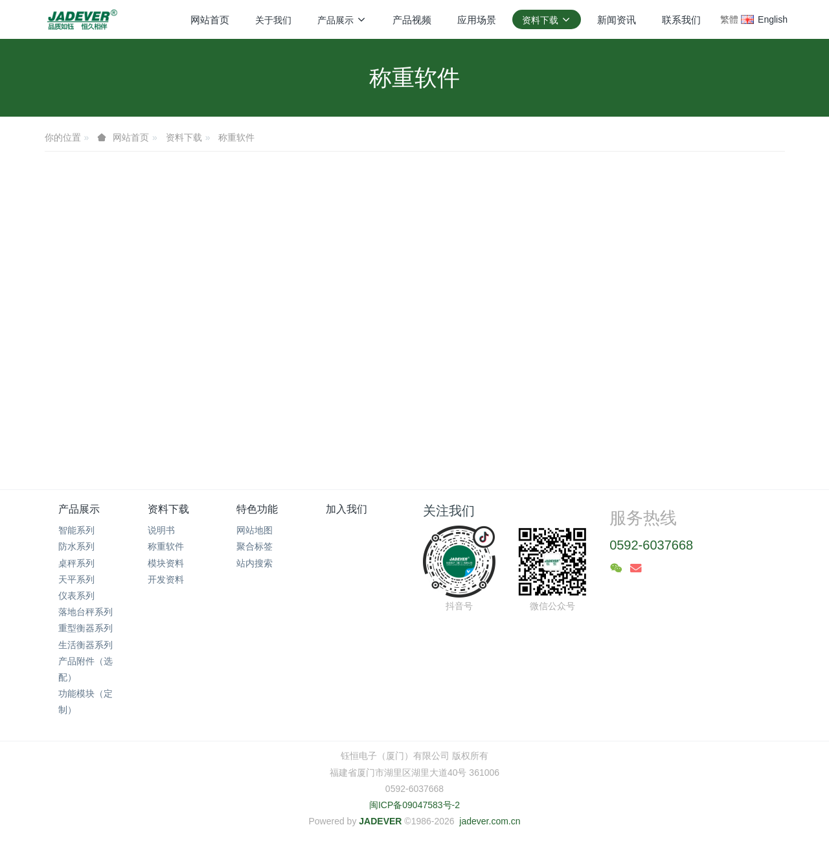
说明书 (161, 530)
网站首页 (209, 19)
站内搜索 (254, 563)
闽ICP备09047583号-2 (414, 805)
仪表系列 (76, 595)
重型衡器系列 (85, 628)
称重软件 (236, 137)
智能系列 (76, 530)
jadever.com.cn (489, 821)
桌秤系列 (76, 563)
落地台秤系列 (85, 612)
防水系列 (76, 546)
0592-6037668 (651, 545)
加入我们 (346, 509)
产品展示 (79, 509)
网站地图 (254, 530)
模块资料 (166, 563)
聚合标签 (254, 546)
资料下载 (184, 137)
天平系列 (76, 579)
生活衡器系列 (85, 645)
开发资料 (166, 579)
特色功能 (257, 509)
